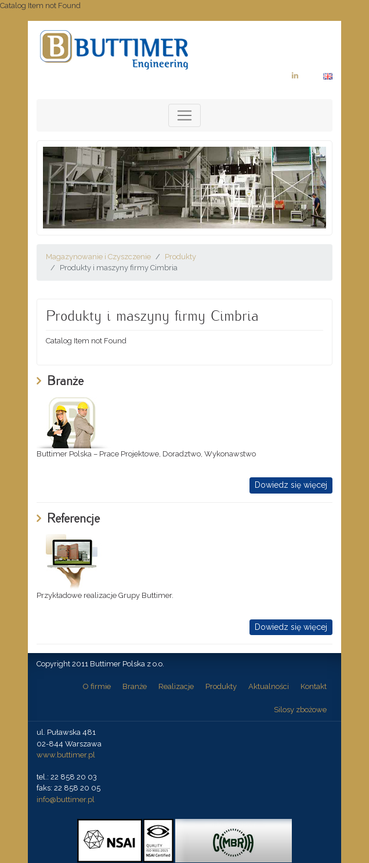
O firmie (97, 686)
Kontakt (314, 686)
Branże (134, 686)
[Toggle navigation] (184, 115)
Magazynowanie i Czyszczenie (98, 256)
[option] (184, 188)
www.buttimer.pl (66, 754)
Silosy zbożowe (300, 709)
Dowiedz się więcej (291, 484)
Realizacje (176, 686)
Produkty (180, 256)
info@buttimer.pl (66, 799)
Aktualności (268, 686)
